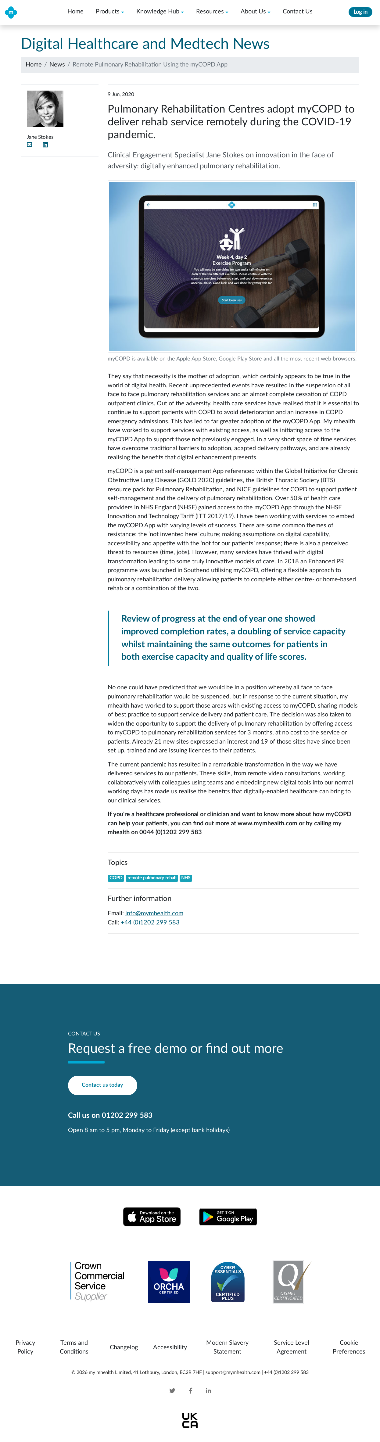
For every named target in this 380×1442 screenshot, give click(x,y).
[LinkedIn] (45, 145)
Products (108, 12)
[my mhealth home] (11, 12)
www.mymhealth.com (267, 823)
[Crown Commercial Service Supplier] (98, 1282)
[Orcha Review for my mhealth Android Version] (169, 1282)
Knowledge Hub (157, 12)
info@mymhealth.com (154, 913)
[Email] (29, 145)
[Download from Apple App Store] (152, 1217)
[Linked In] (202, 1391)
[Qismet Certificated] (289, 1282)
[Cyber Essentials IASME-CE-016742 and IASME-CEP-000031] (228, 1282)
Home (75, 12)
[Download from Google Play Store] (228, 1217)
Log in (360, 12)
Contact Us (298, 12)
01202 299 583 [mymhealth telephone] (127, 1115)
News (57, 65)
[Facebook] (190, 1391)
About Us (253, 12)
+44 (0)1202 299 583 (150, 923)
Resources (210, 12)
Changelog (124, 1347)
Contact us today (102, 1085)
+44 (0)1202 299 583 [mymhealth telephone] (286, 1372)
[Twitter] (178, 1391)
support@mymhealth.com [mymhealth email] (233, 1372)
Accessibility (170, 1347)
